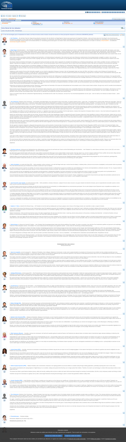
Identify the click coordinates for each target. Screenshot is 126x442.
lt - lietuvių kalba (107, 12)
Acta (123, 34)
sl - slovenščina (120, 12)
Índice (4, 15)
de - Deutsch (92, 12)
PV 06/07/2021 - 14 (68, 23)
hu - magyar (109, 12)
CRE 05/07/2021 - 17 (37, 24)
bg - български (85, 12)
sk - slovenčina (119, 12)
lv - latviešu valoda (105, 12)
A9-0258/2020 (5, 23)
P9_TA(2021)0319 (99, 23)
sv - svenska (124, 12)
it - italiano (104, 12)
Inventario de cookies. (110, 438)
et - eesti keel (94, 12)
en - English (97, 12)
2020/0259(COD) (12, 18)
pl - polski (114, 12)
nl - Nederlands (112, 12)
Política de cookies (95, 438)
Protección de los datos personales (77, 438)
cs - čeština (89, 12)
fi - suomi (122, 12)
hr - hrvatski (102, 12)
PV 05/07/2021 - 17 (37, 23)
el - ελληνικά (95, 12)
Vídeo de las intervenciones (112, 34)
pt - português (115, 12)
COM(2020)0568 (105, 40)
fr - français (99, 12)
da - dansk (90, 12)
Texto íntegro (23, 15)
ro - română (117, 12)
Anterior (9, 15)
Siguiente (14, 15)
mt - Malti (110, 12)
